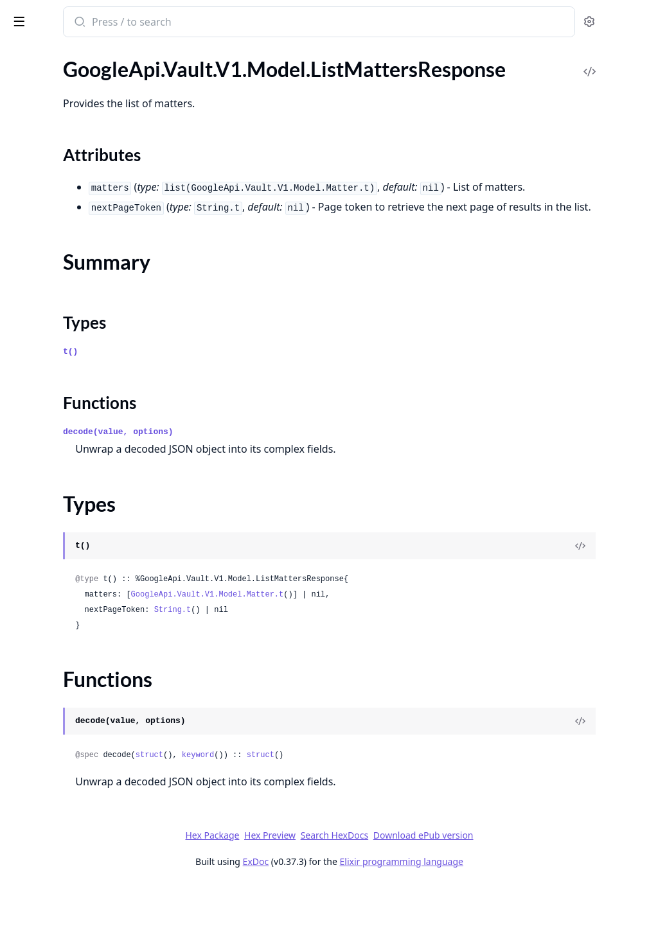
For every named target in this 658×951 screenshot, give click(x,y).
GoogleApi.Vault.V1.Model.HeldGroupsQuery (91, 263)
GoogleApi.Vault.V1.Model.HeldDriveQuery (91, 246)
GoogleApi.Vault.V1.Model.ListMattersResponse (91, 419)
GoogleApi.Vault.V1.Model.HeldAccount (91, 211)
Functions (44, 488)
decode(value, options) (286, 497)
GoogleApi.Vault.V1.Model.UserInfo (88, 875)
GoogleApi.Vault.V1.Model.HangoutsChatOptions (91, 194)
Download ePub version (519, 900)
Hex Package (308, 900)
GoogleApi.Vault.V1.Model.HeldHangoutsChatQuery (91, 280)
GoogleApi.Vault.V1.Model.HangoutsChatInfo (91, 176)
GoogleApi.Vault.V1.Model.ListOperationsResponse (91, 511)
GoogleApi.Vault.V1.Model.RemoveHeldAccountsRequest (91, 684)
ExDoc (352, 927)
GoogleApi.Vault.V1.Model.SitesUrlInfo (91, 805)
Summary (43, 457)
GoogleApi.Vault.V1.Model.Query (83, 667)
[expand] (179, 74)
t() (238, 417)
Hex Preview (366, 900)
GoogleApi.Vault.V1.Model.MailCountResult (91, 545)
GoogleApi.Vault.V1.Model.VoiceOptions (91, 909)
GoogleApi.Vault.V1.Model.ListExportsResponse (91, 367)
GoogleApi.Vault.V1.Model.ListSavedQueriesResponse (91, 528)
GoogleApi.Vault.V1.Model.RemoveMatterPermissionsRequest (91, 719)
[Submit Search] (247, 23)
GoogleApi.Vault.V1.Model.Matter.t (375, 660)
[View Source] (604, 611)
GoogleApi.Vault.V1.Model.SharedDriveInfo (91, 788)
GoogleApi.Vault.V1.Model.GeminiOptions (91, 107)
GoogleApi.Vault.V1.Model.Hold (79, 350)
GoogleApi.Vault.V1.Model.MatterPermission (91, 615)
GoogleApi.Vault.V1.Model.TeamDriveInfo (91, 840)
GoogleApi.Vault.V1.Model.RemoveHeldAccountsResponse (91, 701)
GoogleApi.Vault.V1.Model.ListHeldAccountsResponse (91, 384)
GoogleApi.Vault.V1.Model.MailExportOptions (91, 563)
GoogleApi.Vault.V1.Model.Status (83, 823)
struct (318, 820)
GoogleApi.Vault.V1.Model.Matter (84, 597)
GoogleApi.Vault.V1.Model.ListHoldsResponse (91, 402)
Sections (41, 441)
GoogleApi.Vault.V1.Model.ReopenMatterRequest (91, 736)
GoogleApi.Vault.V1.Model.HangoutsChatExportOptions (91, 159)
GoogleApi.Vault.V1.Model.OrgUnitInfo (91, 649)
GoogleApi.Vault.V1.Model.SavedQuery (91, 771)
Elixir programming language (497, 927)
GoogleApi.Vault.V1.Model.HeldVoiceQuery (91, 332)
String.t (341, 675)
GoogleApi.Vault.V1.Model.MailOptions (91, 580)
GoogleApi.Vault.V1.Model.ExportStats (91, 72)
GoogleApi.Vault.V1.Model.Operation (91, 632)
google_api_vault (55, 15)
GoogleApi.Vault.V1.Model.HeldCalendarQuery (91, 228)
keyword (366, 820)
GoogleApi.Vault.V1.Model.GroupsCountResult (91, 124)
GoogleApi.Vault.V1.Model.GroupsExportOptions (91, 141)
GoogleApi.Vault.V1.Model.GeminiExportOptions (91, 89)
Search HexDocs (430, 901)
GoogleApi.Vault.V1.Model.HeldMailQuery (91, 298)
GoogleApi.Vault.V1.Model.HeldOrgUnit (91, 315)
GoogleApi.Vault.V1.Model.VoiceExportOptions (91, 892)
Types (35, 472)
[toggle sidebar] (176, 20)
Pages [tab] (23, 54)
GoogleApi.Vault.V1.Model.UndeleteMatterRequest (91, 857)
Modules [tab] (77, 54)
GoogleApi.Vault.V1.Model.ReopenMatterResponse (91, 753)
